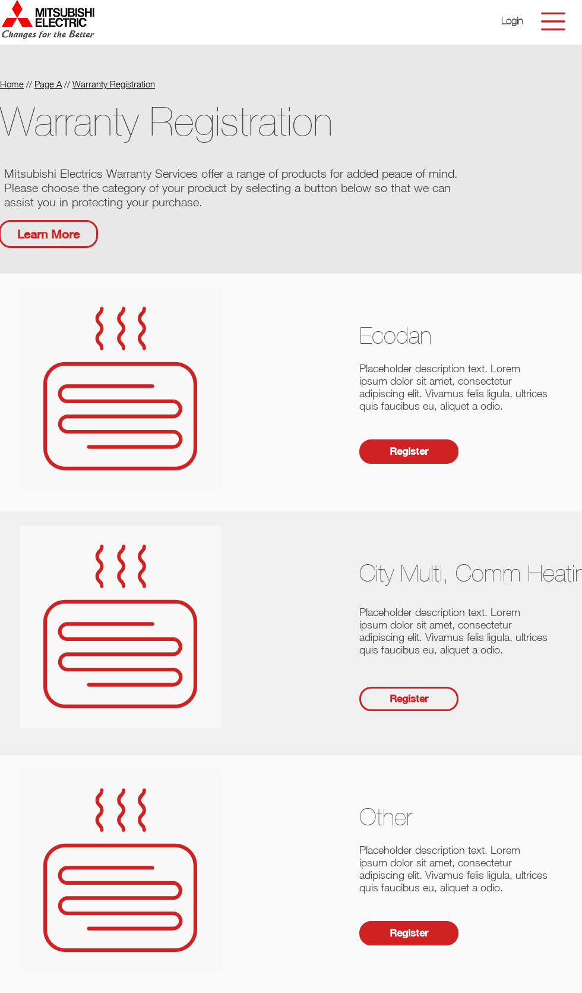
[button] (512, 21)
